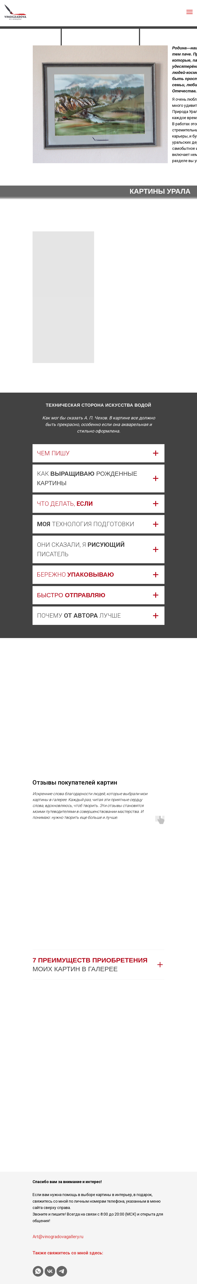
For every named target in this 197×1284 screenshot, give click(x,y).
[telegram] (62, 1271)
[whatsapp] (38, 1271)
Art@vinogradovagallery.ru (58, 1236)
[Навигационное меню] (189, 12)
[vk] (50, 1271)
